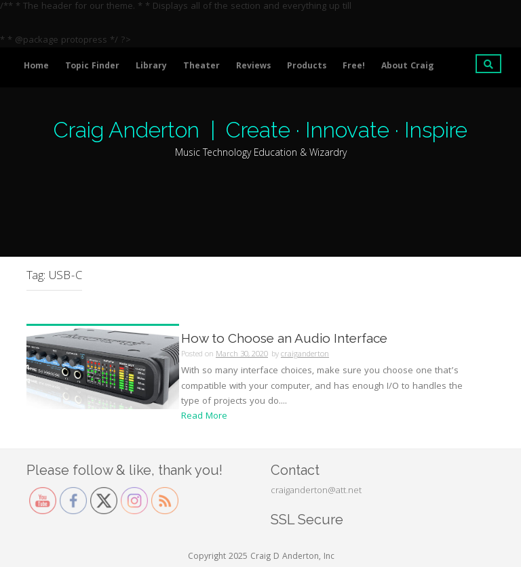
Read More (204, 416)
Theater (201, 67)
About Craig (407, 67)
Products (306, 67)
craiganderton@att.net (316, 491)
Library (151, 67)
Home (36, 67)
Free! (354, 67)
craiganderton (305, 354)
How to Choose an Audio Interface (284, 338)
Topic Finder (92, 67)
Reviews (253, 67)
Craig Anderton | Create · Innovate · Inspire (260, 129)
